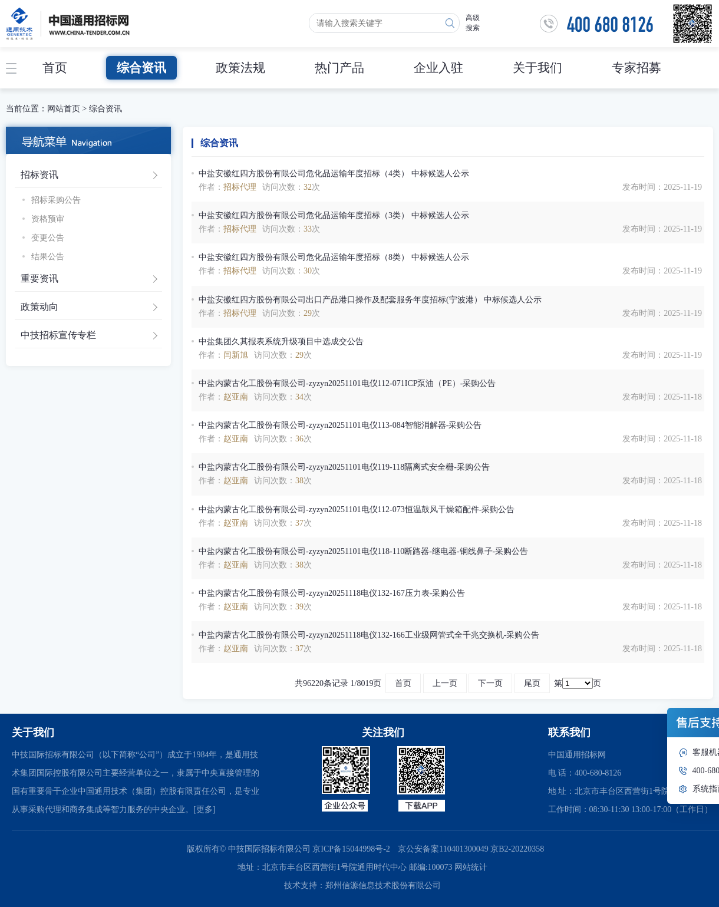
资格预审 (47, 219)
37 (299, 523)
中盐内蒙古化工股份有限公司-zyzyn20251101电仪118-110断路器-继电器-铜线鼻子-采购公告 (363, 551)
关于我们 (537, 68)
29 (308, 313)
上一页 (445, 683)
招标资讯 (39, 175)
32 (308, 187)
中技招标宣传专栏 (58, 335)
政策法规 (240, 68)
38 (299, 480)
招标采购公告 (56, 200)
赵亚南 (235, 397)
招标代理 (239, 187)
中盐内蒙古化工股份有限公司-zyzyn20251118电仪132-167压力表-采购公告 (332, 593)
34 (299, 397)
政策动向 (39, 307)
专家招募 (636, 68)
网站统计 (470, 867)
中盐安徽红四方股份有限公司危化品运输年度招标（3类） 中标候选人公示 (334, 215)
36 (299, 438)
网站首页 (63, 108)
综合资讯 (141, 68)
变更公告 (47, 237)
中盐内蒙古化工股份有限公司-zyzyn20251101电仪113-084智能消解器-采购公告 (340, 425)
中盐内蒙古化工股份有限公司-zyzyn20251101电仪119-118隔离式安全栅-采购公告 (344, 467)
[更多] (204, 809)
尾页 (532, 683)
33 (308, 229)
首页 (54, 68)
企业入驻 (438, 68)
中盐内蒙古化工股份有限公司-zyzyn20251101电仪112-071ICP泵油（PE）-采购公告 (347, 383)
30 (308, 270)
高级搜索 (473, 23)
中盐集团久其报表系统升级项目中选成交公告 (281, 341)
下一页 (490, 683)
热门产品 (339, 68)
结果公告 (47, 256)
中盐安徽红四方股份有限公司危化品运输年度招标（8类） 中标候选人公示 (334, 257)
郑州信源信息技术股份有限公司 (383, 885)
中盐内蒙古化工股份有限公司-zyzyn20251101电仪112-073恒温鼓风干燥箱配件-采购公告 (356, 509)
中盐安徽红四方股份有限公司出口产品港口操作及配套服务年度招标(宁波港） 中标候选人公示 (370, 299)
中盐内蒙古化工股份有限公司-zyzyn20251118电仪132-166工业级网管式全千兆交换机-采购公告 (369, 635)
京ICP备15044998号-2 (351, 849)
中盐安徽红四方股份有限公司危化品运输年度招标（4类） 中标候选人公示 (334, 173)
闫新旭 (235, 355)
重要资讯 (39, 278)
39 (299, 606)
